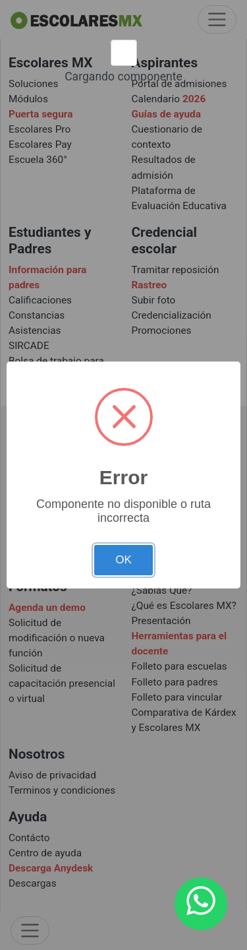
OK (123, 560)
